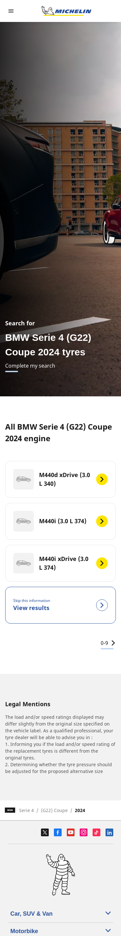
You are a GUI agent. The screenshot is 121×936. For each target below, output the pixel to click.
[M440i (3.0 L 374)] (60, 521)
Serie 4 (26, 810)
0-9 (108, 642)
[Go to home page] (66, 11)
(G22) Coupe (54, 810)
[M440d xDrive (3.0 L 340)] (60, 479)
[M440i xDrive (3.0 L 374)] (60, 563)
